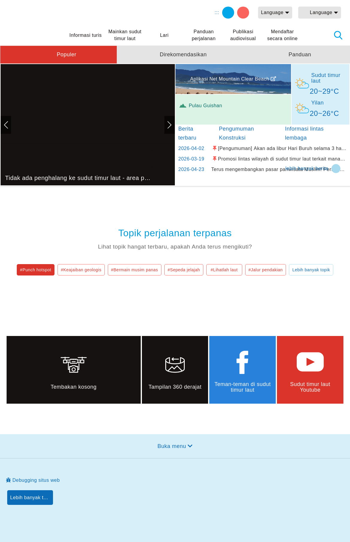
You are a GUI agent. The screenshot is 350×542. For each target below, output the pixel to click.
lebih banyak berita (306, 168)
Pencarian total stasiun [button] (338, 35)
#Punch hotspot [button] (35, 269)
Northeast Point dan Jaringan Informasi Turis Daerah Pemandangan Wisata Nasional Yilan (36, 19)
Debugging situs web (36, 480)
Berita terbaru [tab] (187, 133)
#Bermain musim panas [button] (134, 269)
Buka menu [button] (171, 446)
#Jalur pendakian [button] (266, 269)
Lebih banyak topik (311, 269)
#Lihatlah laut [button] (224, 269)
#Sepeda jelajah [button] (184, 269)
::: (217, 12)
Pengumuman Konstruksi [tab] (236, 133)
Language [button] (272, 12)
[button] (58, 54)
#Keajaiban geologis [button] (81, 269)
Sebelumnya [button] (6, 125)
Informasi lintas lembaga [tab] (304, 133)
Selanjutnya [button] (169, 125)
